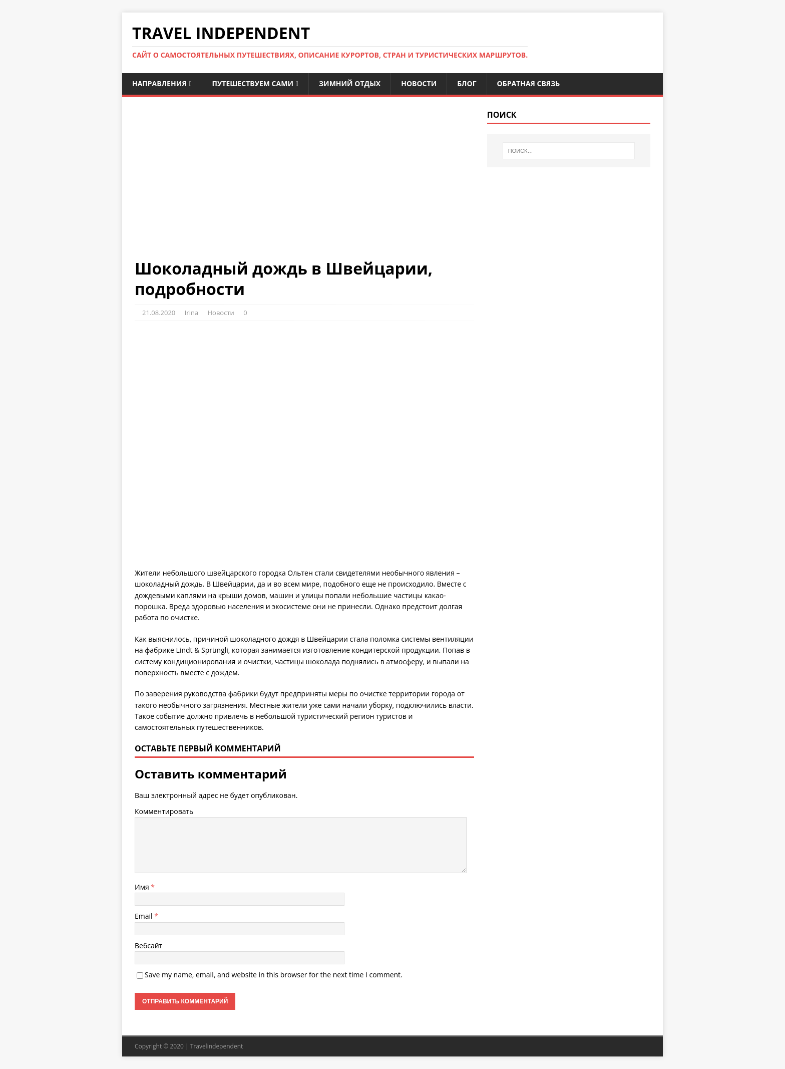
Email (144, 916)
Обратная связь (528, 83)
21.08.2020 (158, 312)
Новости (419, 83)
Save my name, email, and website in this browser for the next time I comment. (274, 974)
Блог (466, 83)
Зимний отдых (349, 83)
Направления (159, 83)
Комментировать (164, 811)
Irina (191, 312)
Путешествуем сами (252, 83)
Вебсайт (148, 945)
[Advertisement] (304, 184)
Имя (143, 887)
